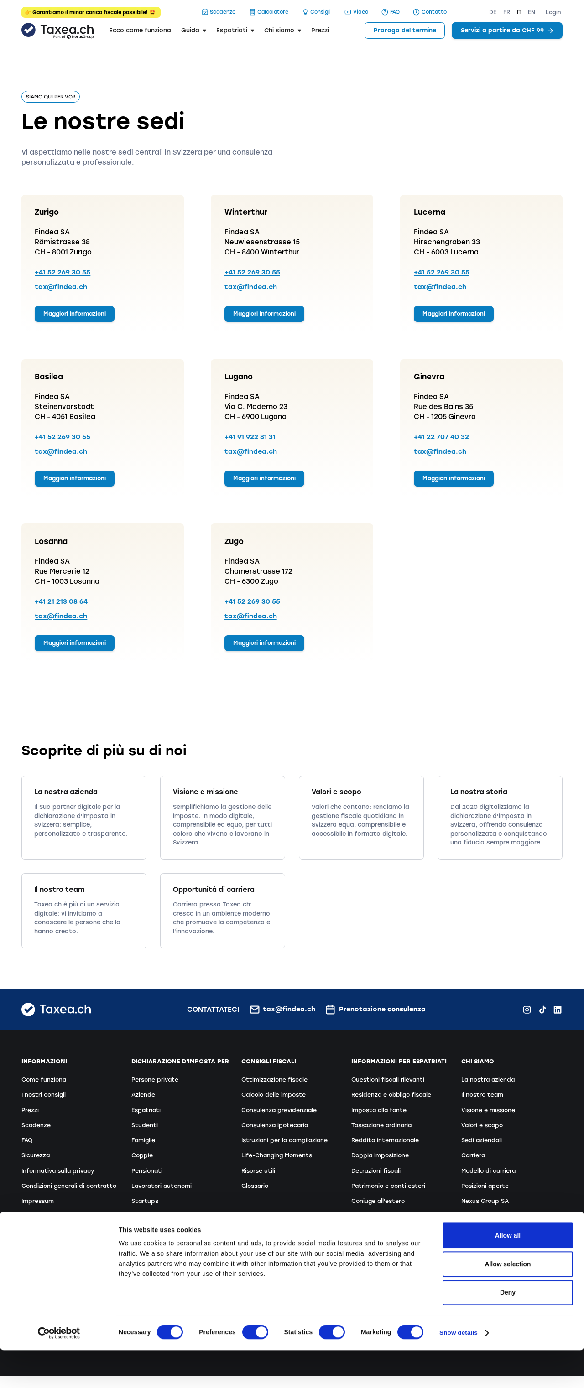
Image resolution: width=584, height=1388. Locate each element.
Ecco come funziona (140, 30)
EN (531, 12)
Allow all (508, 1273)
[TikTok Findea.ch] (542, 1018)
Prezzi (320, 30)
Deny (508, 1330)
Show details (459, 1370)
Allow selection (508, 1301)
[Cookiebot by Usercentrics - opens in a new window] (59, 1370)
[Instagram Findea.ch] (527, 1018)
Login (553, 12)
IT (519, 12)
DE (492, 12)
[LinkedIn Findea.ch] (558, 1018)
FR (506, 12)
